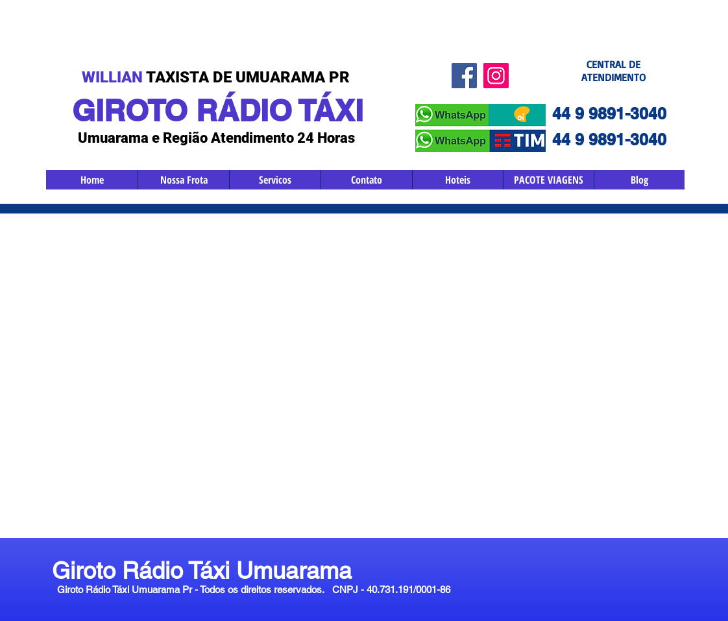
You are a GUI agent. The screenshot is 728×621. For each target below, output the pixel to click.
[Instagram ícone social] (496, 75)
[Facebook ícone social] (464, 75)
